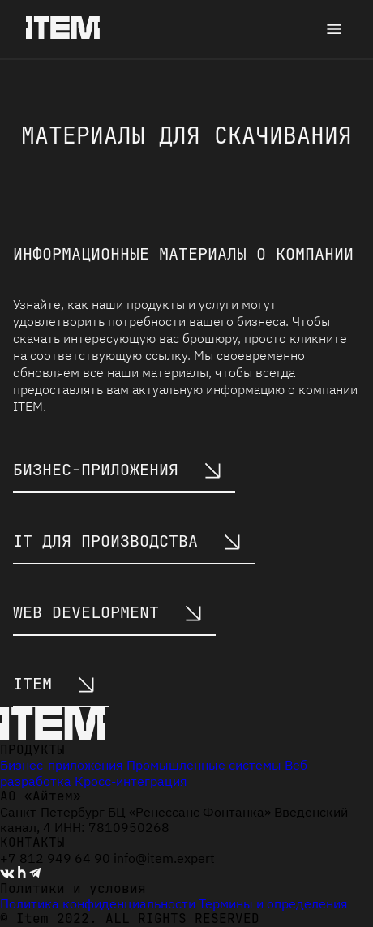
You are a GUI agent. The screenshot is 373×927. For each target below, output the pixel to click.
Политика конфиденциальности (97, 903)
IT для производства (127, 540)
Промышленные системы (203, 765)
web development (108, 612)
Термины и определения (273, 903)
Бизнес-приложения (61, 765)
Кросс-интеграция (131, 781)
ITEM (54, 683)
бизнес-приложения (117, 469)
